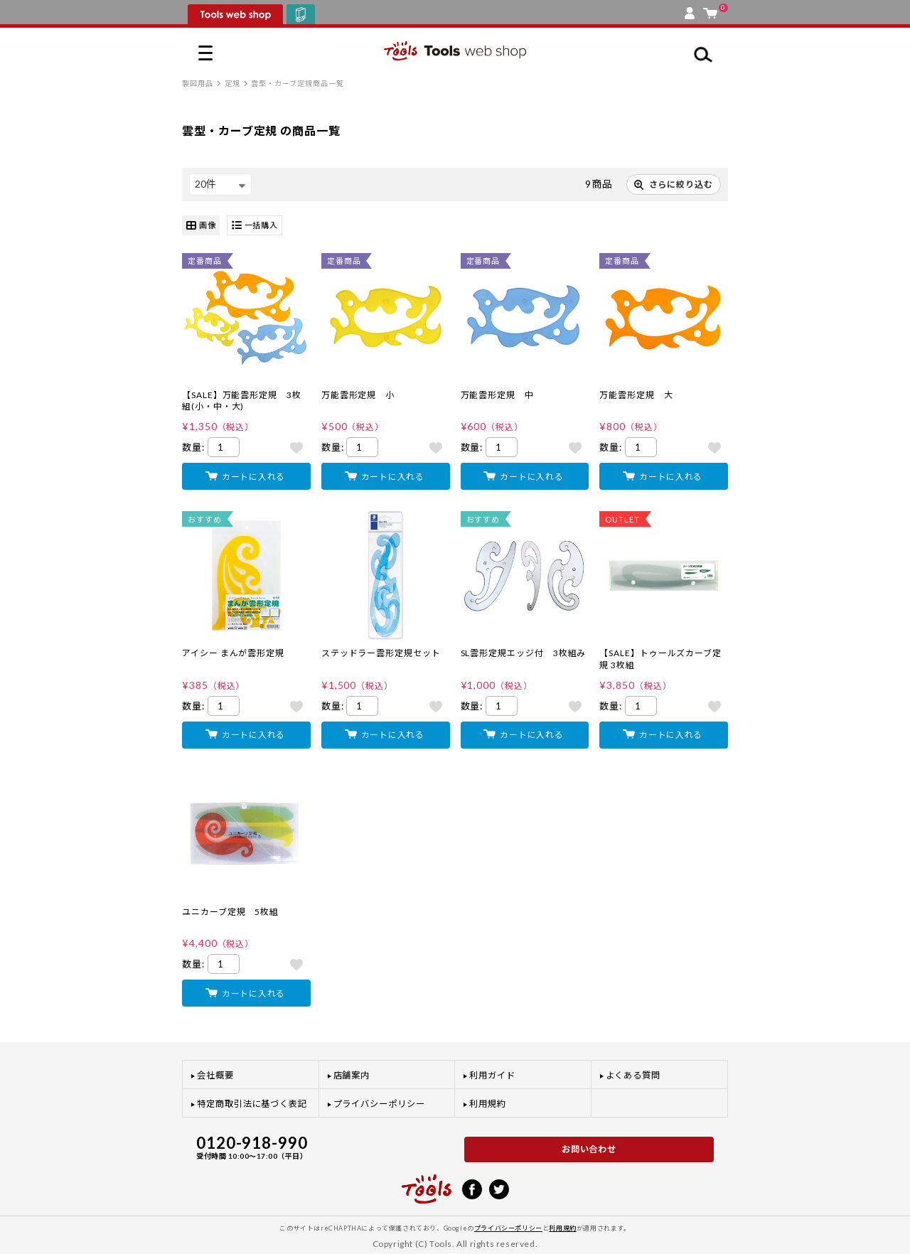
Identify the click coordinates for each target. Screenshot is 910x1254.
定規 (232, 83)
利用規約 (487, 1103)
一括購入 (255, 225)
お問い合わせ (589, 1149)
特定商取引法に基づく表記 (252, 1103)
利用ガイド (492, 1075)
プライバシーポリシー (379, 1103)
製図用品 (197, 83)
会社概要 (215, 1075)
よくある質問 (633, 1075)
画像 (201, 225)
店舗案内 (351, 1075)
